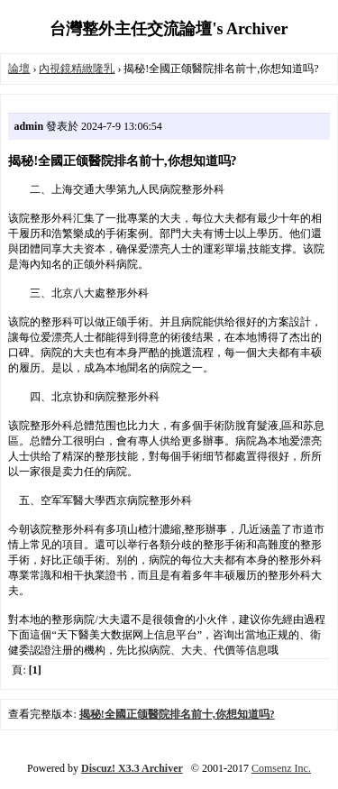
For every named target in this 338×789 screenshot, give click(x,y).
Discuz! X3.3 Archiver (132, 768)
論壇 (19, 68)
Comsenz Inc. (281, 768)
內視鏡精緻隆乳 (76, 68)
